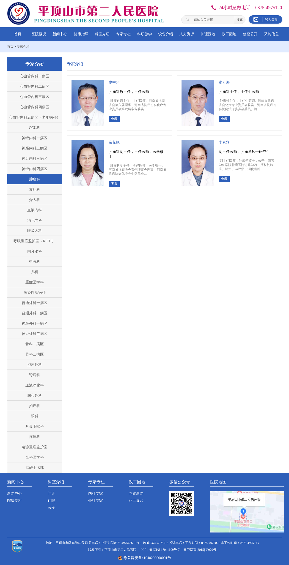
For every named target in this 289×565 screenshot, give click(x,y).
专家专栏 (123, 34)
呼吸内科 (34, 231)
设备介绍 (165, 34)
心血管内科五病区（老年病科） (34, 117)
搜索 (240, 19)
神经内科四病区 (34, 169)
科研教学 (144, 34)
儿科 (34, 272)
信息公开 (250, 34)
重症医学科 (34, 282)
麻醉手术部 (34, 468)
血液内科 (34, 210)
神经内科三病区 (34, 158)
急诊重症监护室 (34, 447)
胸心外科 (34, 395)
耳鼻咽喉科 (34, 426)
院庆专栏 (14, 501)
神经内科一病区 (34, 138)
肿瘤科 (34, 179)
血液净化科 (34, 385)
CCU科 (34, 128)
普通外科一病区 (34, 303)
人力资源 (186, 34)
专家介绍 (23, 46)
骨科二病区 (34, 354)
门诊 (51, 493)
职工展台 (136, 501)
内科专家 (95, 493)
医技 (51, 508)
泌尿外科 (34, 365)
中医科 (34, 261)
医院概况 (38, 34)
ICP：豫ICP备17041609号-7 (160, 549)
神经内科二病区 (34, 148)
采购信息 (271, 34)
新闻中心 (59, 34)
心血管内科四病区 (34, 107)
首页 (17, 34)
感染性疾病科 (35, 292)
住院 (51, 501)
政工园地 (229, 34)
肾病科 (34, 375)
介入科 (34, 200)
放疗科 (34, 189)
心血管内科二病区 (34, 86)
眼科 (34, 416)
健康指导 (81, 34)
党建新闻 (136, 493)
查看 (114, 119)
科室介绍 (102, 34)
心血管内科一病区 (34, 76)
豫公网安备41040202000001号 (147, 558)
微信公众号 (179, 482)
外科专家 (95, 501)
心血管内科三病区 (34, 97)
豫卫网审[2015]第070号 (200, 549)
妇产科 (34, 406)
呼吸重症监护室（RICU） (34, 241)
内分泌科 (34, 251)
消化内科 (34, 220)
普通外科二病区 (34, 313)
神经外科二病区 (34, 334)
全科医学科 (34, 457)
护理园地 (208, 34)
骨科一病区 (34, 344)
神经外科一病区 (34, 323)
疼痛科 (34, 437)
